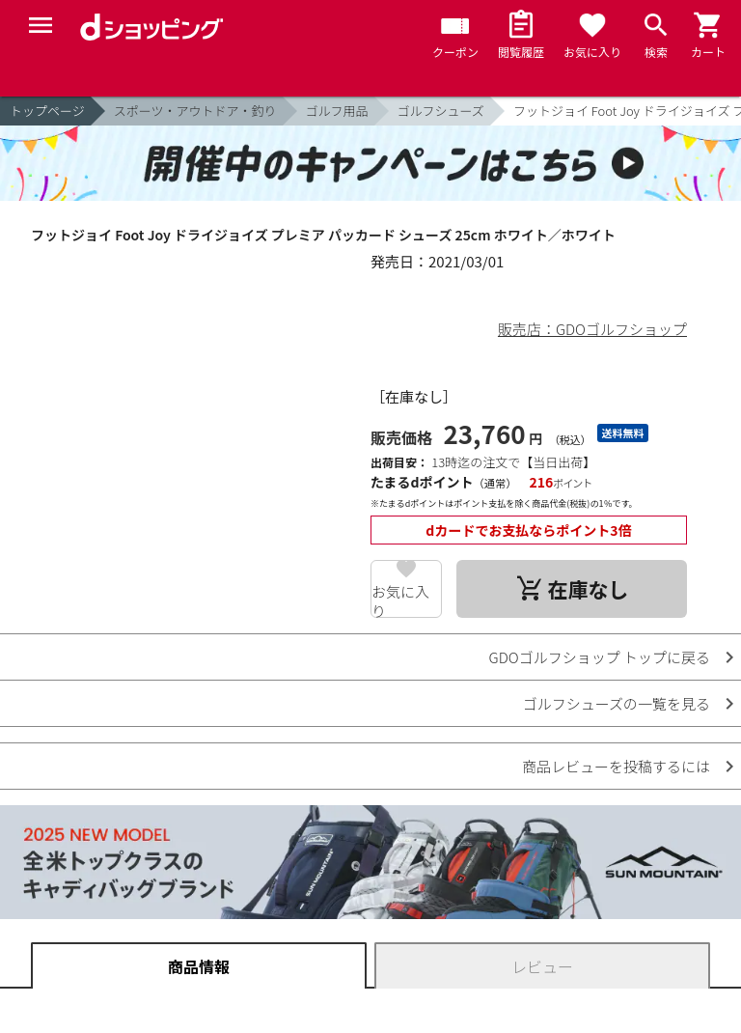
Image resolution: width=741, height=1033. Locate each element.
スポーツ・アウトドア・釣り (195, 110)
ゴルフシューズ (441, 110)
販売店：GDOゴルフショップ (592, 329)
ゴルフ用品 (337, 110)
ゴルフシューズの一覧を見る (616, 703)
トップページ (47, 110)
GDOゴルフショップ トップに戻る (599, 657)
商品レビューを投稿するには (616, 766)
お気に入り (400, 599)
